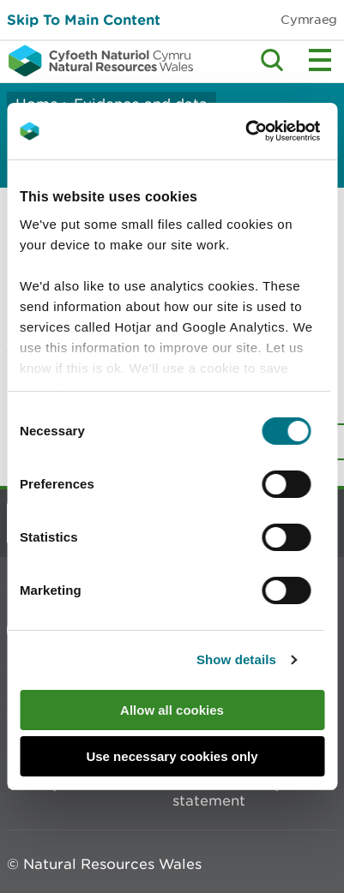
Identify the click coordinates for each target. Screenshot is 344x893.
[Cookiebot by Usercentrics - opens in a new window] (274, 131)
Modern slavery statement (227, 792)
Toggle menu (320, 60)
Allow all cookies (172, 710)
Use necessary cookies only (171, 756)
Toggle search (272, 60)
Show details (236, 659)
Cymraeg (309, 19)
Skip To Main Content (83, 19)
